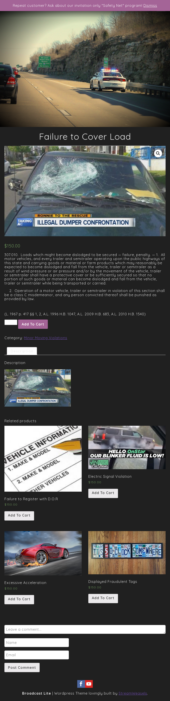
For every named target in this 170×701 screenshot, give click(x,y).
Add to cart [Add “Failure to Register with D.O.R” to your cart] (19, 515)
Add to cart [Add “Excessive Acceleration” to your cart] (19, 599)
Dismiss (150, 5)
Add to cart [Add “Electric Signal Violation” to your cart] (103, 493)
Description (22, 351)
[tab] (22, 351)
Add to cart (33, 324)
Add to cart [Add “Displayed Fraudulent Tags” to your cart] (103, 598)
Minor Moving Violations (45, 338)
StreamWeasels (133, 693)
